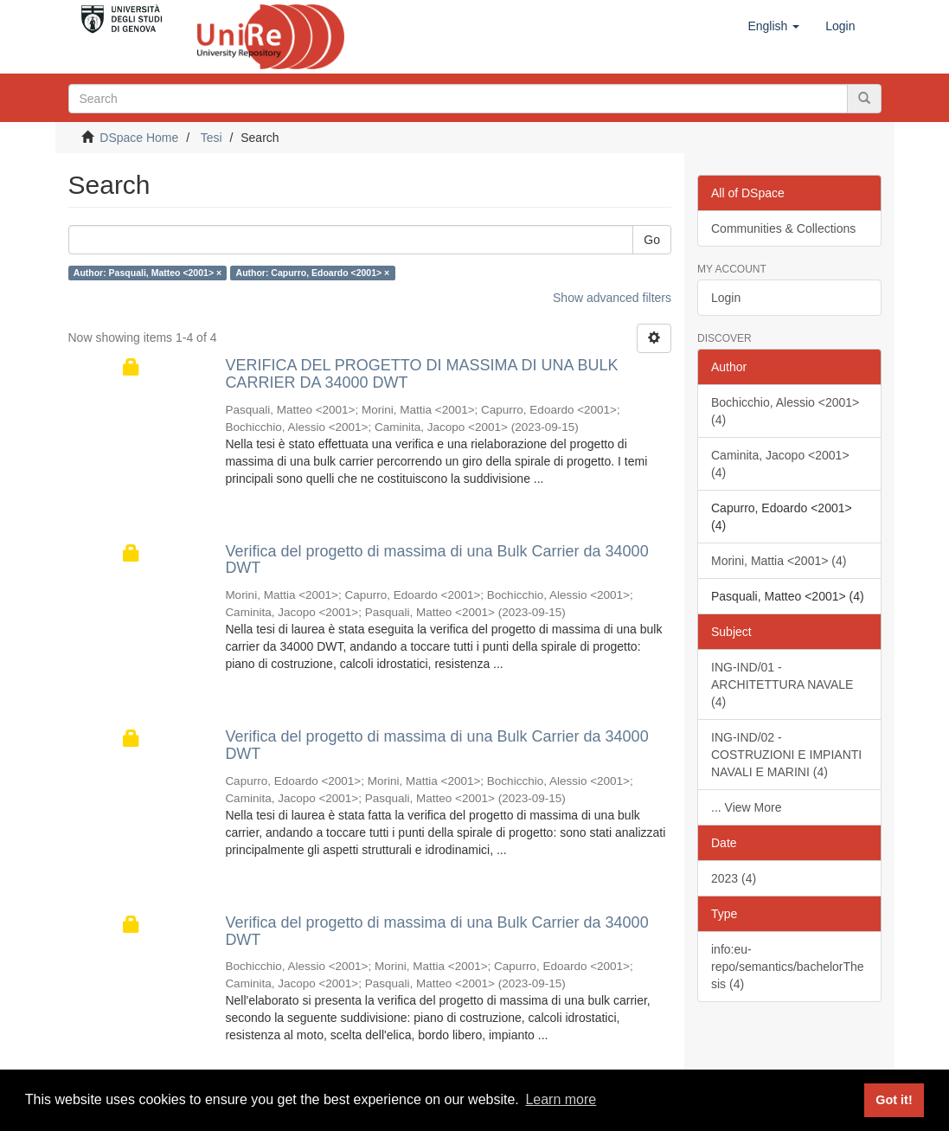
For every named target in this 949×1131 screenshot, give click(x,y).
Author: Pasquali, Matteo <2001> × (147, 272)
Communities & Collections (783, 228)
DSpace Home (138, 138)
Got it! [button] (893, 1100)
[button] (773, 26)
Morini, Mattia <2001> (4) (778, 561)
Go (652, 240)
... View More (746, 807)
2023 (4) (733, 878)
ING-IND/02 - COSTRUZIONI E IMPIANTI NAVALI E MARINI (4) (786, 754)
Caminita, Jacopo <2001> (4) (780, 463)
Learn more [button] (560, 1099)
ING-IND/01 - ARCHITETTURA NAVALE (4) (782, 684)
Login (726, 298)
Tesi (211, 138)
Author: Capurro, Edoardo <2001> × (313, 272)
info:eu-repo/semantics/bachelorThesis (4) (787, 966)
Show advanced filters (612, 298)
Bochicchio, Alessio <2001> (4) (785, 411)
